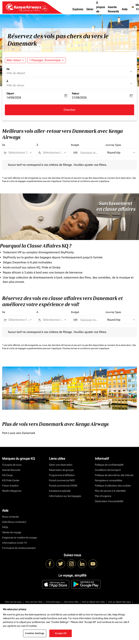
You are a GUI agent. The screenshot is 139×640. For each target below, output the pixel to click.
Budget (75, 144)
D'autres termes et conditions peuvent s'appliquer (85, 181)
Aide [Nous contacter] (14, 521)
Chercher (69, 109)
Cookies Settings (34, 633)
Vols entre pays (53, 602)
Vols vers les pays (13, 602)
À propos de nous (100, 9)
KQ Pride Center (10, 480)
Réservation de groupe (61, 469)
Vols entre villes (71, 602)
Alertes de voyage (11, 532)
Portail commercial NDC (62, 480)
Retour (75, 93)
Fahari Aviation (10, 485)
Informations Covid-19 (14, 542)
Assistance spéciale (59, 490)
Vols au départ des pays (119, 602)
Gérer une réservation (60, 464)
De (7, 69)
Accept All (60, 633)
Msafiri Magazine (11, 490)
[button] (46, 60)
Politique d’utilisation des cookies (113, 485)
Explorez (77, 9)
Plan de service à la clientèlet (110, 490)
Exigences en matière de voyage (19, 537)
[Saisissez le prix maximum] (89, 152)
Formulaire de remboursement (19, 548)
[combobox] (19, 152)
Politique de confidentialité (109, 464)
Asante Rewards (113, 9)
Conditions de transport (108, 469)
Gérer (89, 9)
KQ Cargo (7, 475)
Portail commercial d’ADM (63, 485)
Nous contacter (10, 516)
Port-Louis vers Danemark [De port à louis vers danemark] (18, 433)
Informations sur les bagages (65, 496)
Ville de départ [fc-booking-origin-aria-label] (15, 73)
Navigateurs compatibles (108, 480)
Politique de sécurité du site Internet (114, 475)
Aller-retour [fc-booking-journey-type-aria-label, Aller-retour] (13, 60)
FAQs (5, 527)
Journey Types (113, 144)
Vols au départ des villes (93, 602)
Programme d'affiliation (62, 475)
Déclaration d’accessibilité (109, 501)
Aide (125, 9)
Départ (10, 93)
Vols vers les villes (33, 602)
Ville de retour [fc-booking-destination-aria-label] (15, 85)
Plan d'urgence (103, 496)
